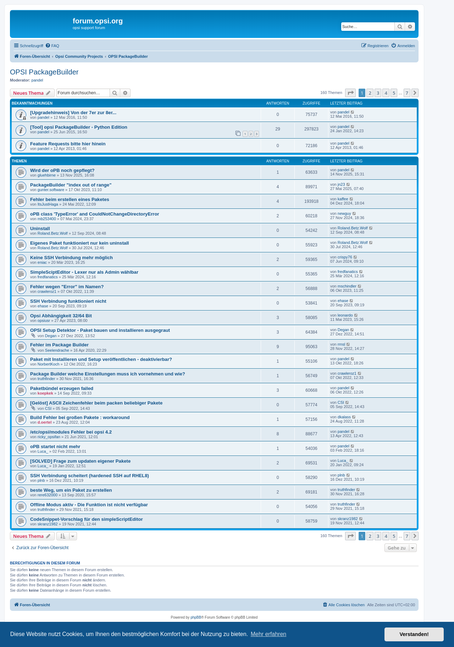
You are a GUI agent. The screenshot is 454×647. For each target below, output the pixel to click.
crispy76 (345, 257)
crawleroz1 (47, 291)
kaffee (343, 199)
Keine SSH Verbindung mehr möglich (71, 257)
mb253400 (47, 219)
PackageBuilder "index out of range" (70, 185)
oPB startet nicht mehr (55, 446)
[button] (350, 93)
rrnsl (341, 344)
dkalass (344, 417)
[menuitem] (52, 45)
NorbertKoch (49, 364)
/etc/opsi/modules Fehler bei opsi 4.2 (71, 432)
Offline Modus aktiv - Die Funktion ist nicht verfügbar (89, 504)
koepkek (45, 393)
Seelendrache (57, 350)
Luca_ (43, 451)
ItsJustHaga (48, 204)
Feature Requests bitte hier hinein (68, 143)
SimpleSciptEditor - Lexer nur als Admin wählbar (84, 272)
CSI (48, 408)
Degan (50, 336)
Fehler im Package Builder (59, 344)
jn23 (341, 184)
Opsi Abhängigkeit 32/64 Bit (61, 315)
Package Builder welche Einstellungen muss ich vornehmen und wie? (107, 374)
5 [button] (394, 93)
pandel (37, 80)
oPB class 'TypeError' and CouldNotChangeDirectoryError (94, 214)
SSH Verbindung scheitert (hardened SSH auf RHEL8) (89, 475)
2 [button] (370, 93)
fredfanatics (48, 277)
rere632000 (47, 495)
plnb (41, 480)
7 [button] (407, 93)
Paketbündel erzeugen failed (61, 388)
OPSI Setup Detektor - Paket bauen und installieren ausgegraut (100, 330)
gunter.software (51, 190)
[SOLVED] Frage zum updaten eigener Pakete (80, 461)
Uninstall (40, 228)
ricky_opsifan (49, 437)
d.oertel (45, 422)
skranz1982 (48, 524)
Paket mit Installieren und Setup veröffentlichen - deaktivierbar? (101, 359)
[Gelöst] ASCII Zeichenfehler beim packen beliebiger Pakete (96, 403)
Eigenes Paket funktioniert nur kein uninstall (79, 243)
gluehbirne (47, 175)
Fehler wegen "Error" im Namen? (67, 286)
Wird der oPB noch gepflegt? (62, 170)
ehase (43, 306)
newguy (344, 213)
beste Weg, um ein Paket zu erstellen (71, 490)
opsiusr (44, 320)
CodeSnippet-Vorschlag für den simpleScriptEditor (86, 519)
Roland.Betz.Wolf (53, 233)
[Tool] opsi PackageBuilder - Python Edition (78, 127)
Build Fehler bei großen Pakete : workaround (80, 417)
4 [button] (385, 93)
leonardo (345, 315)
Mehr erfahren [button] (269, 634)
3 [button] (378, 93)
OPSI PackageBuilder (44, 72)
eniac (42, 262)
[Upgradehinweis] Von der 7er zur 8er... (73, 112)
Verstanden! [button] (414, 634)
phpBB (195, 617)
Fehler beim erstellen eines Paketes (69, 199)
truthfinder (46, 379)
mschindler (347, 286)
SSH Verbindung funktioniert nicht (68, 301)
